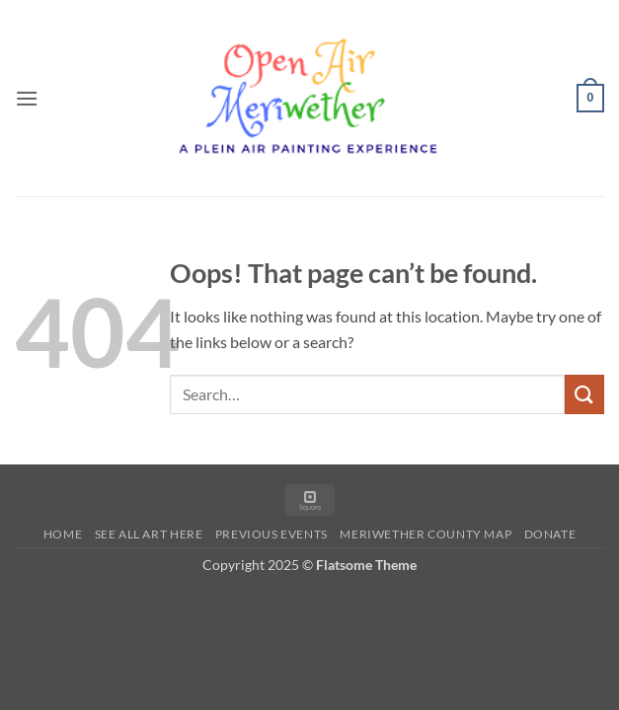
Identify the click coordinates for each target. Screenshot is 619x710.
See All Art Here (149, 534)
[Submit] (584, 394)
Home (62, 534)
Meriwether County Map (425, 534)
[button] (27, 98)
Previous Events (271, 534)
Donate (550, 534)
